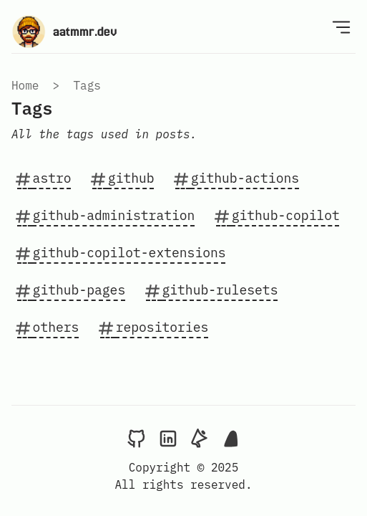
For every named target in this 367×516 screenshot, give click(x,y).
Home (25, 85)
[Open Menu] (341, 26)
